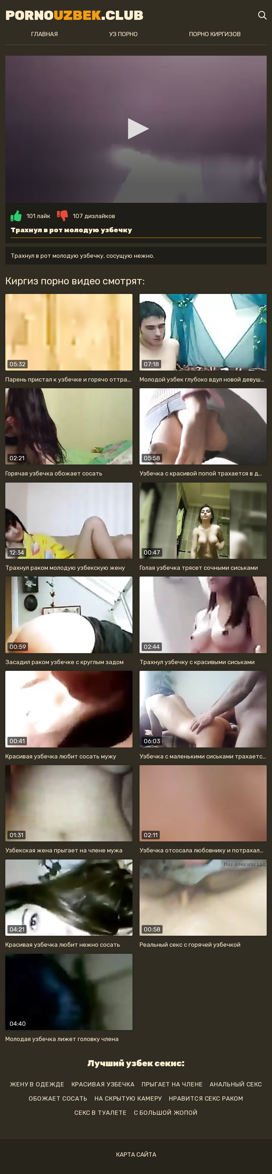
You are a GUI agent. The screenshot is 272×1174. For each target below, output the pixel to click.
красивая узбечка (103, 1084)
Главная (44, 34)
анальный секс (236, 1084)
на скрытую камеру (128, 1098)
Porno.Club (74, 15)
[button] (136, 128)
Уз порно (123, 34)
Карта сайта (136, 1154)
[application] (136, 129)
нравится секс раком (206, 1098)
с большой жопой (166, 1112)
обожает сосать (58, 1098)
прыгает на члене (172, 1084)
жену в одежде (37, 1084)
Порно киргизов (215, 34)
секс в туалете (100, 1112)
